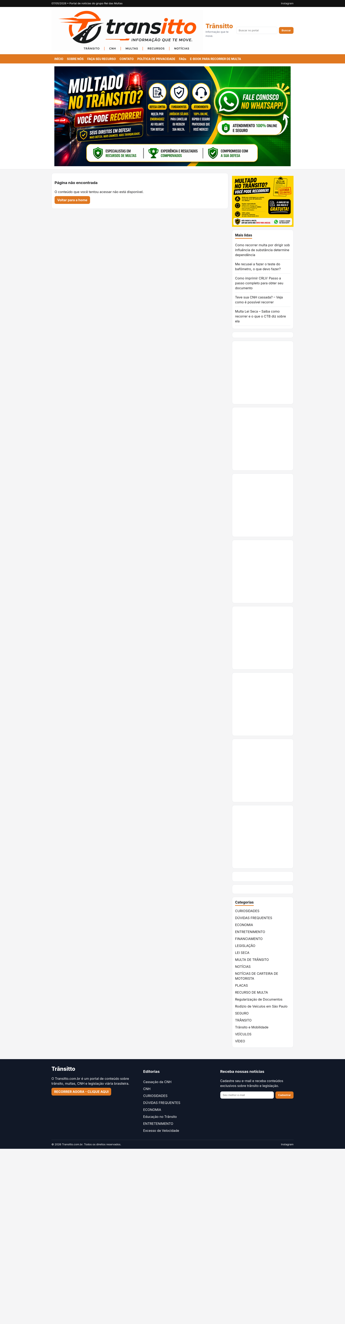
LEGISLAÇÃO (245, 946)
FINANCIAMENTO (249, 939)
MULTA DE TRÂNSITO (252, 960)
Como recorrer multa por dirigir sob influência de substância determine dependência (262, 250)
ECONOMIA (244, 925)
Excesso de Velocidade (161, 1131)
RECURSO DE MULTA (251, 992)
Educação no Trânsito (160, 1117)
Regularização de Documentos (258, 999)
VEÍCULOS (243, 1034)
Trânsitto (219, 26)
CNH (147, 1089)
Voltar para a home (72, 200)
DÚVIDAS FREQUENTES (253, 918)
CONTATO (127, 59)
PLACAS (241, 985)
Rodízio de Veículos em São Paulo (261, 1006)
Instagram (287, 3)
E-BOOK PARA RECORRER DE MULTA (215, 59)
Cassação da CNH (157, 1082)
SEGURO (242, 1013)
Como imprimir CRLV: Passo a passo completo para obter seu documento (259, 283)
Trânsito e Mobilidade (251, 1027)
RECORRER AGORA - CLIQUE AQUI (81, 1092)
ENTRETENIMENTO (250, 932)
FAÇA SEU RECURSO (101, 59)
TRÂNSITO (243, 1020)
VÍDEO (240, 1041)
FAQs (182, 59)
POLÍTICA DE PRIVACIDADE (156, 59)
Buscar (286, 30)
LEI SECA (242, 953)
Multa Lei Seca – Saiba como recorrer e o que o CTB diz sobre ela (260, 316)
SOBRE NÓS (75, 59)
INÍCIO (58, 59)
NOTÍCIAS (243, 967)
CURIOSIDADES (247, 911)
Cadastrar (284, 1095)
